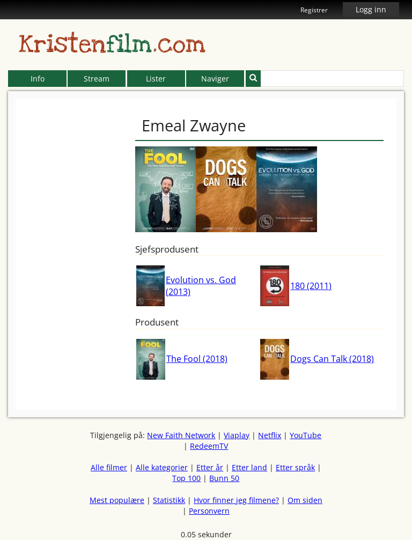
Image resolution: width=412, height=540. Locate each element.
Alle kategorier (162, 467)
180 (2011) (311, 286)
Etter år (209, 467)
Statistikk (169, 500)
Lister (156, 78)
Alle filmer (109, 467)
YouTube (305, 435)
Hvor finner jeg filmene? (236, 500)
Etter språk (295, 467)
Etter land (249, 467)
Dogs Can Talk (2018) (332, 359)
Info (38, 78)
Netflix (269, 435)
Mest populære (117, 500)
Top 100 (186, 478)
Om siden (305, 500)
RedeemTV (209, 446)
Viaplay (236, 435)
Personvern (209, 511)
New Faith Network (181, 435)
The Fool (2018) (196, 359)
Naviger (215, 78)
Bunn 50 (224, 478)
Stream (96, 78)
